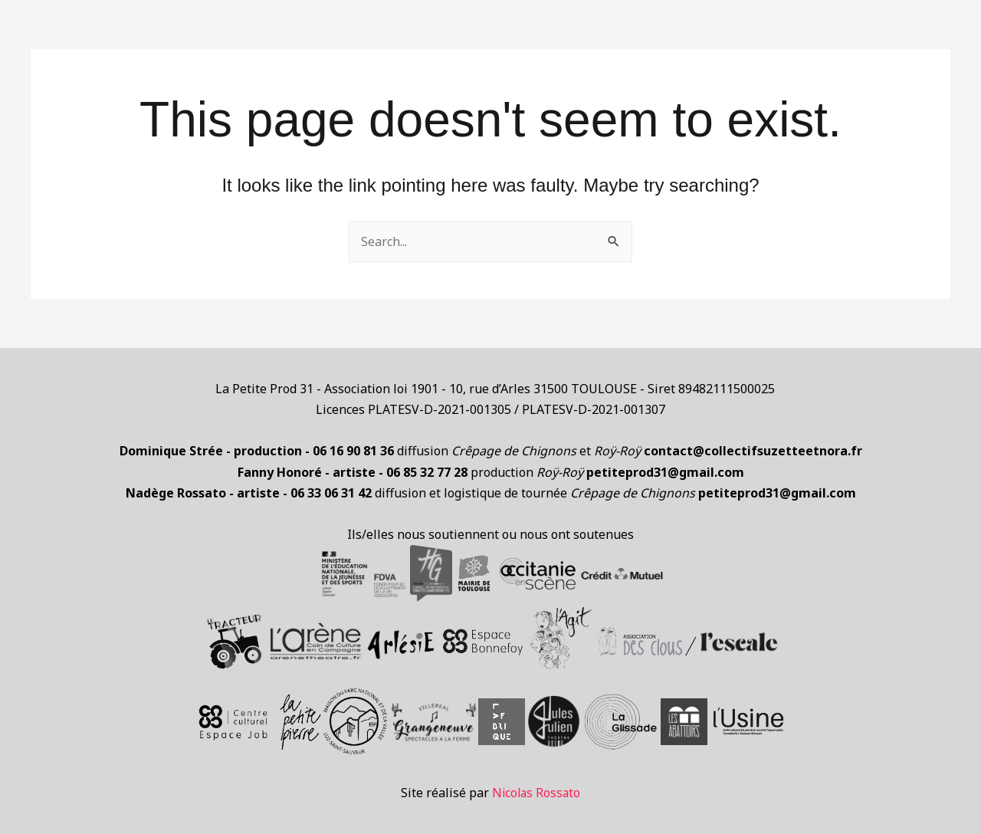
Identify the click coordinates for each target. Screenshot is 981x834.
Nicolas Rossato (536, 792)
